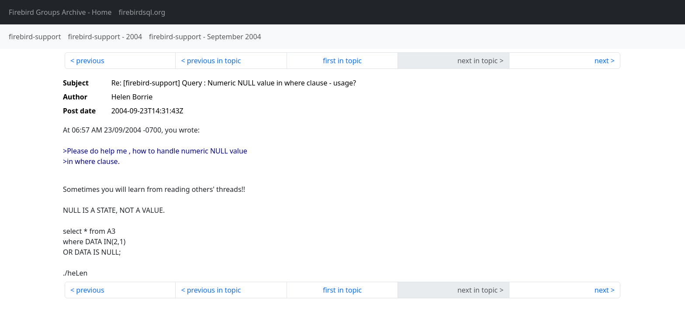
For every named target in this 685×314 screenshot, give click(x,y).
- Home (60, 12)
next (602, 60)
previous (90, 60)
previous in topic (214, 60)
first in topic (342, 60)
